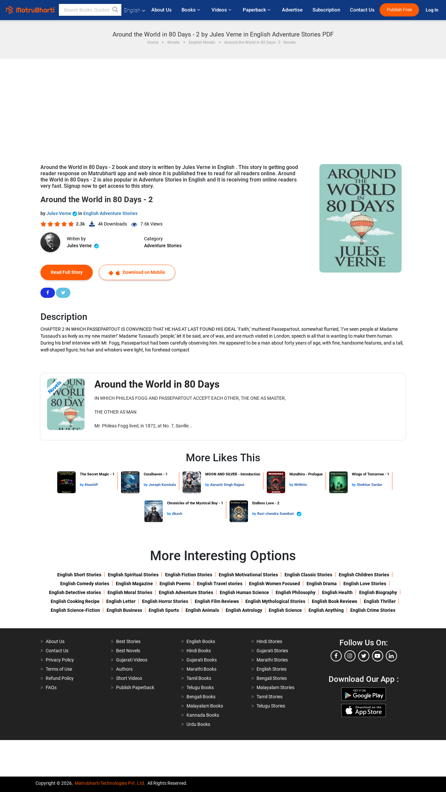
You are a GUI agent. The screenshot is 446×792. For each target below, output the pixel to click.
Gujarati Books (201, 659)
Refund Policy (60, 678)
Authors (124, 669)
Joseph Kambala (162, 485)
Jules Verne (62, 213)
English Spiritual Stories (133, 574)
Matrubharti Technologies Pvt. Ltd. (110, 783)
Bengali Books (200, 696)
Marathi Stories (272, 659)
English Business (124, 610)
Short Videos (129, 678)
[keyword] (90, 10)
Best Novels (128, 650)
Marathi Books (201, 669)
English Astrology (244, 610)
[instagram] (350, 655)
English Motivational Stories (248, 574)
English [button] (134, 10)
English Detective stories (75, 592)
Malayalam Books (204, 705)
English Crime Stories (372, 610)
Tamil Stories (270, 696)
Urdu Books (198, 724)
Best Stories (128, 641)
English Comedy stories (84, 583)
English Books (200, 641)
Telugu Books (200, 687)
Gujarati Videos (131, 659)
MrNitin (300, 485)
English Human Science (244, 592)
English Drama (322, 583)
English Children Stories (364, 574)
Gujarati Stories (272, 650)
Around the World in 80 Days (156, 384)
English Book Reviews (334, 601)
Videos (222, 9)
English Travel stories (219, 583)
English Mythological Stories (275, 601)
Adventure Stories (163, 245)
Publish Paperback (135, 687)
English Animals (202, 610)
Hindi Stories (269, 641)
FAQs (51, 687)
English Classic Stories (308, 574)
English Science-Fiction (75, 610)
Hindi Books (198, 650)
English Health (337, 592)
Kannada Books (202, 715)
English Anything (326, 610)
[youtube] (377, 655)
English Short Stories (79, 574)
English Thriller (380, 601)
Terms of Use (59, 669)
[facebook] (336, 655)
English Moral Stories (130, 592)
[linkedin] (391, 655)
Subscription (326, 9)
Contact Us (362, 9)
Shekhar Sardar (369, 485)
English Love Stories (364, 583)
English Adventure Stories (110, 213)
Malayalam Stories (275, 687)
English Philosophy (295, 592)
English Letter (121, 601)
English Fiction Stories (188, 574)
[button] (115, 10)
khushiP (91, 485)
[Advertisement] (223, 108)
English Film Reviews (217, 601)
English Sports (164, 610)
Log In (432, 10)
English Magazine (134, 583)
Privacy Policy (60, 659)
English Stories (271, 669)
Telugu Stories (271, 705)
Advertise (292, 9)
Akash (177, 514)
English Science (285, 610)
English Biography (378, 592)
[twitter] (363, 655)
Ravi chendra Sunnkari (279, 514)
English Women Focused (274, 583)
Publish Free (399, 9)
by (82, 485)
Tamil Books (198, 678)
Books (192, 9)
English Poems (175, 583)
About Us (161, 9)
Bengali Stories (272, 678)
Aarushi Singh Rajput (227, 485)
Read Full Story (67, 272)
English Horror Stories (165, 601)
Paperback (257, 9)
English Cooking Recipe (75, 601)
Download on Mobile (137, 272)
